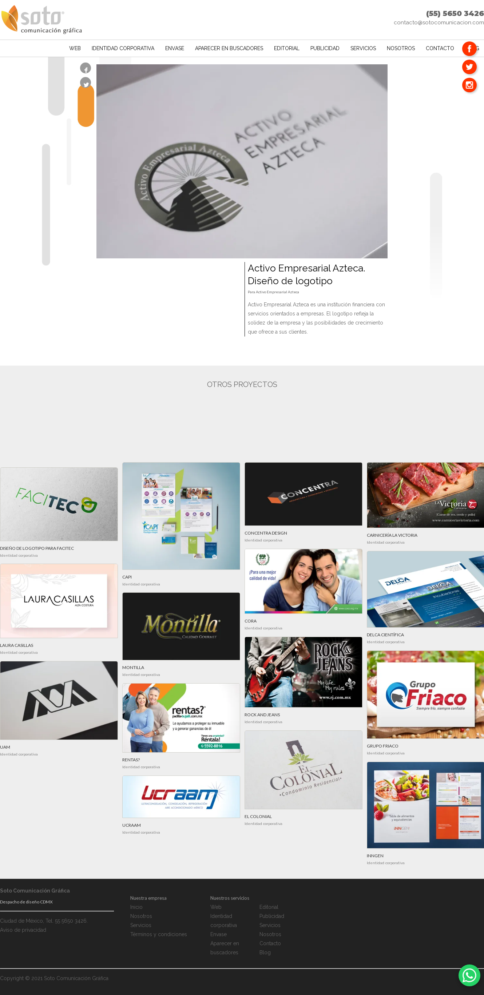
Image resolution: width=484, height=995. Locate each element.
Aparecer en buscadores (229, 47)
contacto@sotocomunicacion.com (439, 22)
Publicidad (325, 47)
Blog (265, 952)
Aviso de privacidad (23, 930)
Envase (174, 47)
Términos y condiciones (158, 934)
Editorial (286, 47)
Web (75, 47)
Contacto (440, 47)
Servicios (363, 47)
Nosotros (401, 47)
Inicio (136, 907)
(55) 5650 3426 (455, 13)
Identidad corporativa (123, 47)
